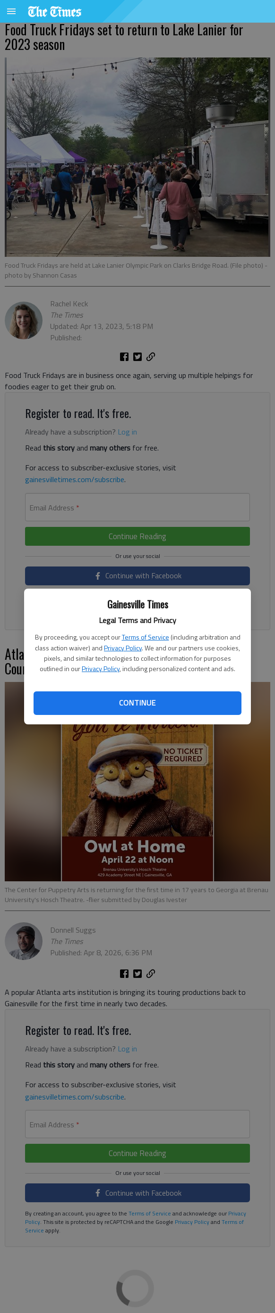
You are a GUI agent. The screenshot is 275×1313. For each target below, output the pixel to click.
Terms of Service (145, 637)
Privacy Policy (123, 648)
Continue (137, 702)
